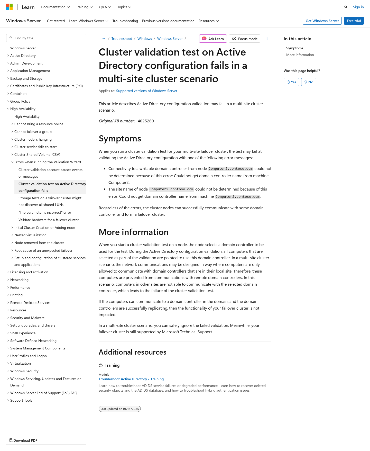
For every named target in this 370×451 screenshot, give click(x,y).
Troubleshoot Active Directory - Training (131, 379)
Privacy (265, 434)
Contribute (245, 434)
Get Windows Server (322, 20)
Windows (144, 38)
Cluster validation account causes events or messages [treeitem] (50, 171)
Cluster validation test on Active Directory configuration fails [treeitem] (52, 186)
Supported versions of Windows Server (146, 90)
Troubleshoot (122, 38)
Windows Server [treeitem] (23, 46)
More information (300, 54)
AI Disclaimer (170, 434)
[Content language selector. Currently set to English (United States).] (29, 435)
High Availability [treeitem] (27, 115)
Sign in (358, 6)
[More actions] (266, 38)
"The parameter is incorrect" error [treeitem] (44, 211)
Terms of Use (291, 434)
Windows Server (170, 38)
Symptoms (294, 48)
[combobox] (46, 38)
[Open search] (346, 7)
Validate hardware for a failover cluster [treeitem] (48, 218)
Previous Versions (200, 434)
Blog (223, 434)
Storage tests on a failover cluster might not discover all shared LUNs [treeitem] (49, 200)
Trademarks (317, 434)
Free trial (354, 20)
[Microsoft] (9, 7)
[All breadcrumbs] (103, 38)
